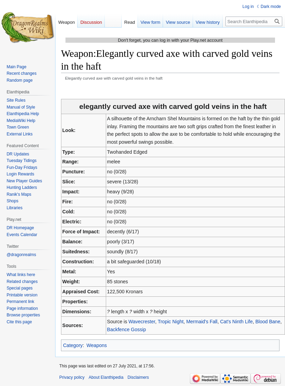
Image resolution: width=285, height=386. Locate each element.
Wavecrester (142, 321)
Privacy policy (71, 377)
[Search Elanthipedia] (253, 21)
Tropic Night (171, 321)
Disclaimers (138, 377)
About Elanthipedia (106, 377)
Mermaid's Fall (201, 321)
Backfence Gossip (126, 329)
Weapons (96, 345)
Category (73, 345)
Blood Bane (267, 321)
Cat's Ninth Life (236, 321)
